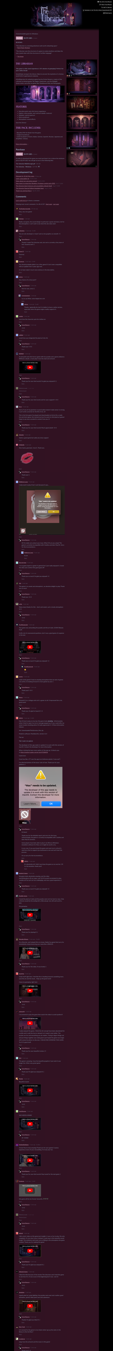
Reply (20, 214)
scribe (20, 604)
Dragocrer (21, 261)
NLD (20, 1058)
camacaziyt (22, 1011)
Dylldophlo (21, 445)
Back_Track (22, 1327)
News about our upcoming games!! (26, 181)
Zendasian (21, 1181)
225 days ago (34, 208)
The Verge (20, 56)
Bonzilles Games (23, 896)
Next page (49, 204)
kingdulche (21, 1292)
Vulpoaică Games (23, 1271)
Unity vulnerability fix (22, 178)
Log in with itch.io (21, 200)
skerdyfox (21, 973)
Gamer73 (21, 251)
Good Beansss (22, 1111)
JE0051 (21, 718)
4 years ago (27, 353)
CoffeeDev (22, 230)
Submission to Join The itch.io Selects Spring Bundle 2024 (97, 10)
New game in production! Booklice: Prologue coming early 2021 (35, 183)
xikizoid (21, 1233)
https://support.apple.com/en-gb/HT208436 (34, 752)
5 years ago (31, 1271)
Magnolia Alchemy (23, 939)
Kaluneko (21, 435)
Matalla (21, 1078)
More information (22, 144)
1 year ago (27, 218)
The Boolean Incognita (24, 208)
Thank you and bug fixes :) (24, 191)
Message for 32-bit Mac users (25, 176)
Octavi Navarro (26, 239)
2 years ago (28, 230)
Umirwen (21, 218)
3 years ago (27, 335)
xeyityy (21, 676)
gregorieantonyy (26, 295)
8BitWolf (21, 353)
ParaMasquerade (23, 624)
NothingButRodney (24, 1144)
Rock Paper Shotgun (23, 48)
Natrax (21, 697)
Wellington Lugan (23, 482)
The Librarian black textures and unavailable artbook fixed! (34, 186)
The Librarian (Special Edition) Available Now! (30, 188)
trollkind (21, 335)
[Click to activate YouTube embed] (30, 367)
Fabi (20, 583)
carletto (21, 316)
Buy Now (19, 38)
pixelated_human (23, 873)
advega (21, 277)
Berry (20, 406)
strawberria (22, 1339)
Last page (56, 204)
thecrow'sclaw (22, 562)
